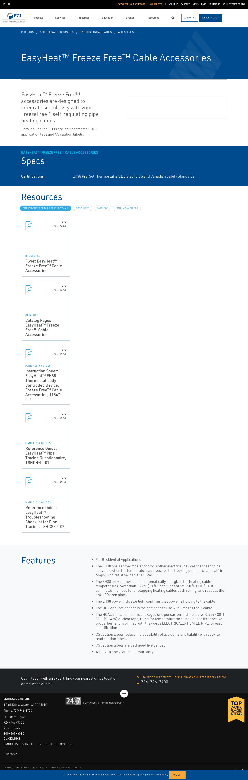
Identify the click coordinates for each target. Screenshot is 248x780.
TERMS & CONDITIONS (16, 767)
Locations (66, 744)
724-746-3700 (152, 681)
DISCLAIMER (51, 767)
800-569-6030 (14, 733)
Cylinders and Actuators (96, 31)
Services (28, 744)
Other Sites (10, 754)
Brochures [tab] (82, 208)
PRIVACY (36, 767)
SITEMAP (66, 767)
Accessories (126, 31)
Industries (46, 744)
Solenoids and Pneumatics (57, 31)
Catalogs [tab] (102, 208)
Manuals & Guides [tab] (127, 208)
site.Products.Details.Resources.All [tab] (45, 208)
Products (27, 31)
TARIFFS (78, 767)
